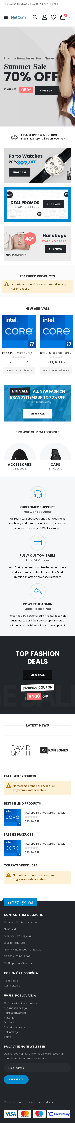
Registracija (11, 980)
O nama (9, 922)
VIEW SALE (37, 675)
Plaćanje (9, 1017)
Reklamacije (11, 1032)
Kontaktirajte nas (26, 922)
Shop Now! (46, 90)
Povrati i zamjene (14, 1027)
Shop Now (19, 172)
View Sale (37, 413)
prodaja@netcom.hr (24, 963)
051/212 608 (23, 956)
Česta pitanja (12, 985)
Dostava (9, 1022)
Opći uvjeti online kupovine (20, 1003)
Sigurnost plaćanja (15, 1008)
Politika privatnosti (15, 1013)
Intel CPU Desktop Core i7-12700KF (19, 353)
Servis (8, 1037)
